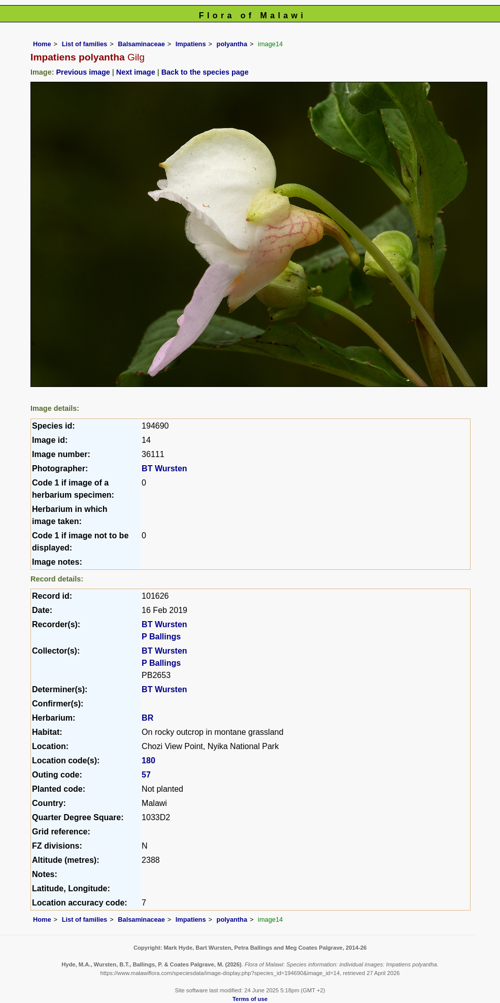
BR (147, 718)
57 (146, 774)
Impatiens (191, 44)
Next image (135, 72)
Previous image (83, 72)
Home (42, 44)
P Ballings (161, 636)
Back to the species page (205, 72)
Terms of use (250, 999)
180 (148, 760)
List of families (85, 44)
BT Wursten (164, 468)
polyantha (232, 44)
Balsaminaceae (141, 44)
